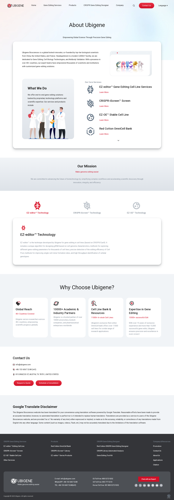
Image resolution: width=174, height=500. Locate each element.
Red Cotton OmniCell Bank (61, 446)
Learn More (104, 92)
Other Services (9, 460)
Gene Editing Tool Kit (104, 455)
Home (33, 5)
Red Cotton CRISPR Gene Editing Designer (112, 446)
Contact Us (146, 5)
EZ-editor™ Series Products (61, 455)
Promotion (157, 446)
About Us (156, 455)
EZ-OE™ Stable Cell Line (12, 455)
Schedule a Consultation (48, 383)
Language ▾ (163, 5)
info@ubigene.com (23, 364)
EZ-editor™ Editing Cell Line (14, 446)
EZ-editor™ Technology (38, 207)
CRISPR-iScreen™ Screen (13, 451)
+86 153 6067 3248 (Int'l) (26, 369)
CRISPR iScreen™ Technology (87, 207)
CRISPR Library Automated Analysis (110, 451)
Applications (158, 460)
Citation (156, 465)
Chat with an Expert (148, 479)
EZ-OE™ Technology (136, 207)
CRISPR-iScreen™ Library (60, 451)
